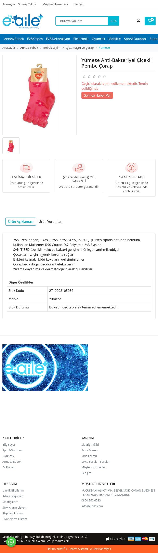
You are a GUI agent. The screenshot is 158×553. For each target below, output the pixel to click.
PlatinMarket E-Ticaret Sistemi (67, 549)
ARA (113, 21)
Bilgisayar (8, 444)
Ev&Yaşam (9, 467)
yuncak (9, 456)
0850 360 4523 (91, 500)
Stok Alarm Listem (14, 507)
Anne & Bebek (11, 462)
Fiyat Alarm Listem (14, 519)
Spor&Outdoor (12, 450)
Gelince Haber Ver (97, 95)
